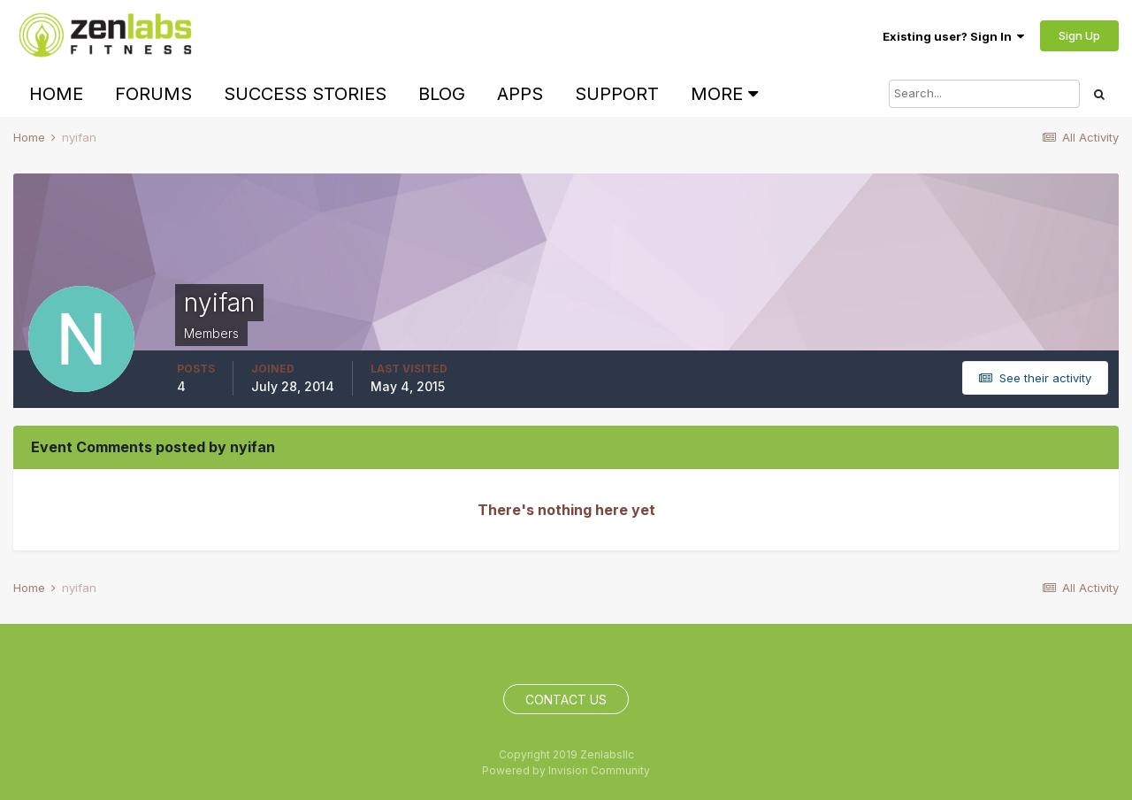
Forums (153, 93)
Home (56, 93)
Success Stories (305, 93)
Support (617, 93)
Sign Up (1079, 35)
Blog (441, 93)
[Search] (984, 94)
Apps (520, 93)
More (724, 93)
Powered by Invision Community (566, 770)
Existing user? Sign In (953, 36)
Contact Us (566, 699)
